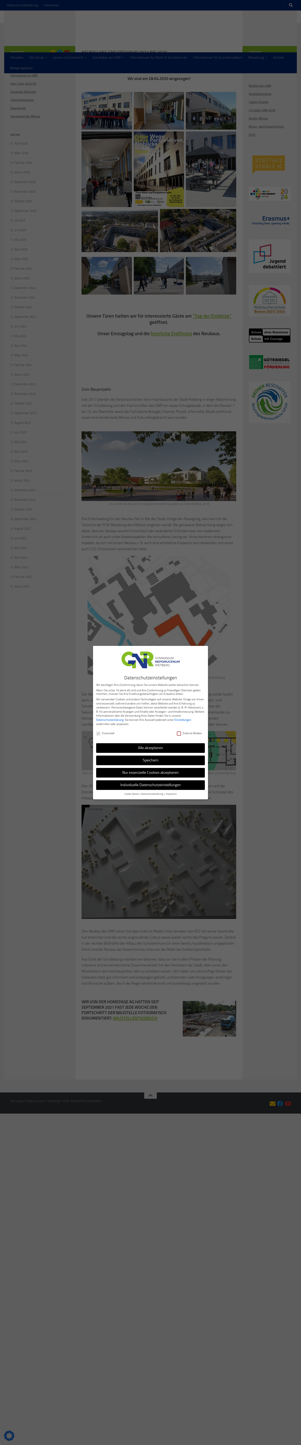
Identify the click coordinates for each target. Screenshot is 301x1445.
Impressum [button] (171, 794)
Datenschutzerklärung (110, 720)
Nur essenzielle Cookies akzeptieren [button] (150, 772)
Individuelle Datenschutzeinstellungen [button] (150, 785)
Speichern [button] (150, 760)
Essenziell (105, 733)
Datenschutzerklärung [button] (152, 794)
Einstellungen (182, 720)
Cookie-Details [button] (131, 794)
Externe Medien (189, 733)
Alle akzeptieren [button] (150, 748)
